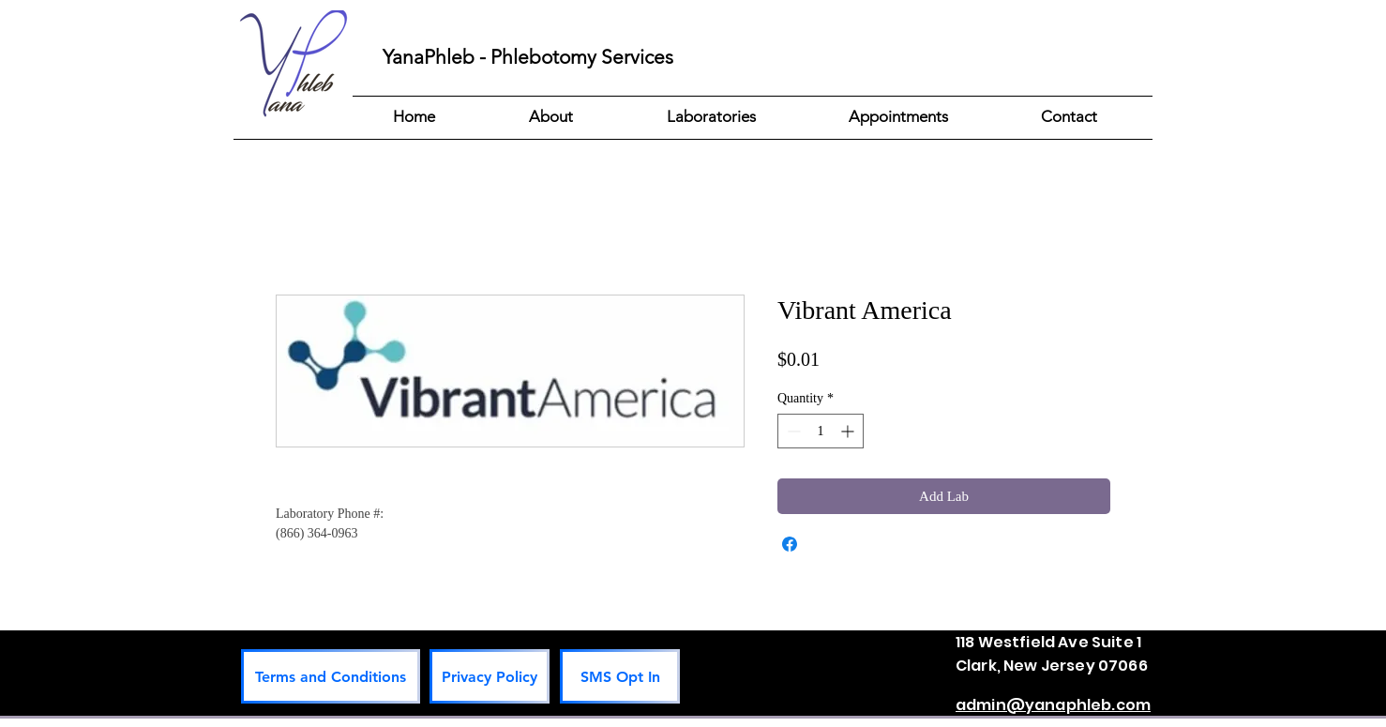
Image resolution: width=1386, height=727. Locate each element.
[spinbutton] (820, 431)
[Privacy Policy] (489, 676)
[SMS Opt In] (620, 676)
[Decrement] (792, 431)
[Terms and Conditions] (330, 676)
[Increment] (849, 431)
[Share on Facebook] (789, 544)
